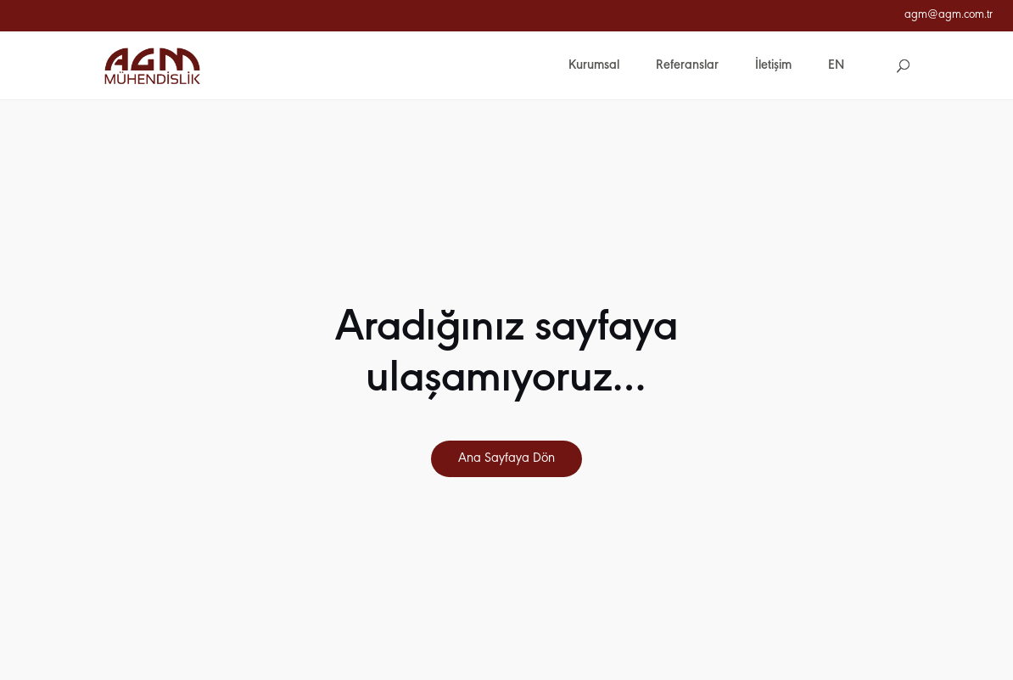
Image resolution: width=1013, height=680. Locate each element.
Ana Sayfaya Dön (506, 458)
